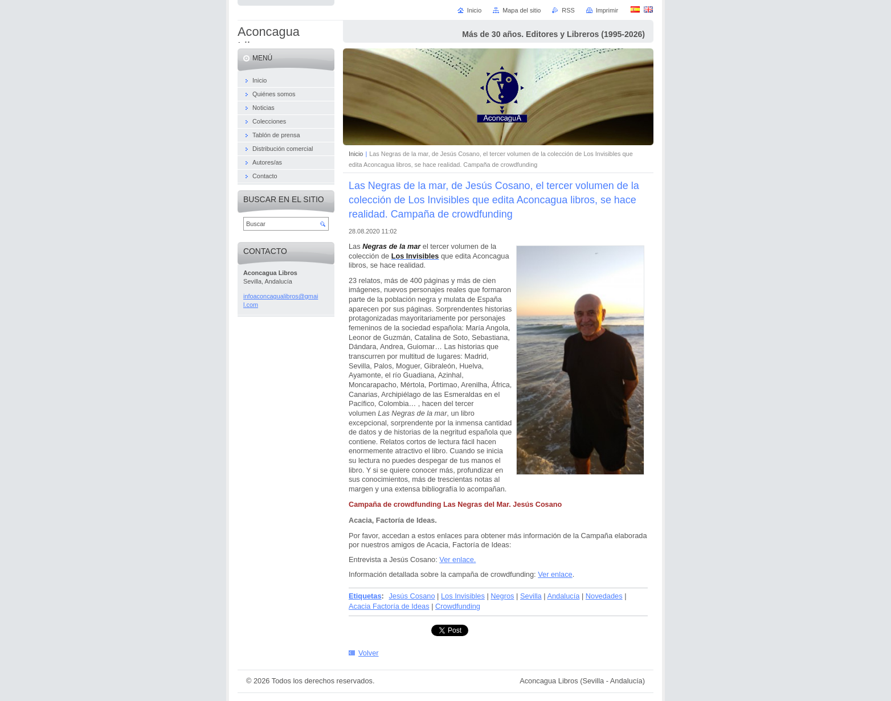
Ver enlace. (457, 559)
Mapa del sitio (521, 10)
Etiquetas (365, 596)
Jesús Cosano (412, 596)
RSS (568, 10)
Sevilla (531, 596)
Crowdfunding (457, 606)
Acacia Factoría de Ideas (389, 606)
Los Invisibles (463, 596)
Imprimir (607, 10)
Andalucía (563, 596)
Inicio (356, 153)
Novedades (604, 596)
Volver (368, 653)
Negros (502, 596)
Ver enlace (555, 574)
